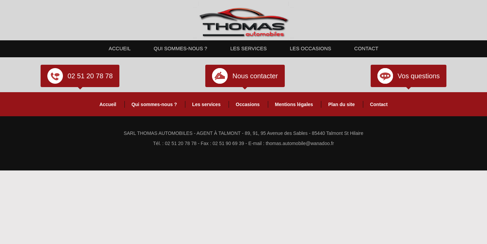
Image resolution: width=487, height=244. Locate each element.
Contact (366, 48)
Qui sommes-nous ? (180, 48)
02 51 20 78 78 (90, 76)
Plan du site (341, 104)
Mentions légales (294, 104)
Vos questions (419, 76)
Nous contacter (255, 76)
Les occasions (310, 48)
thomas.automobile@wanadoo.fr (300, 143)
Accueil (120, 48)
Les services (248, 48)
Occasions (248, 104)
